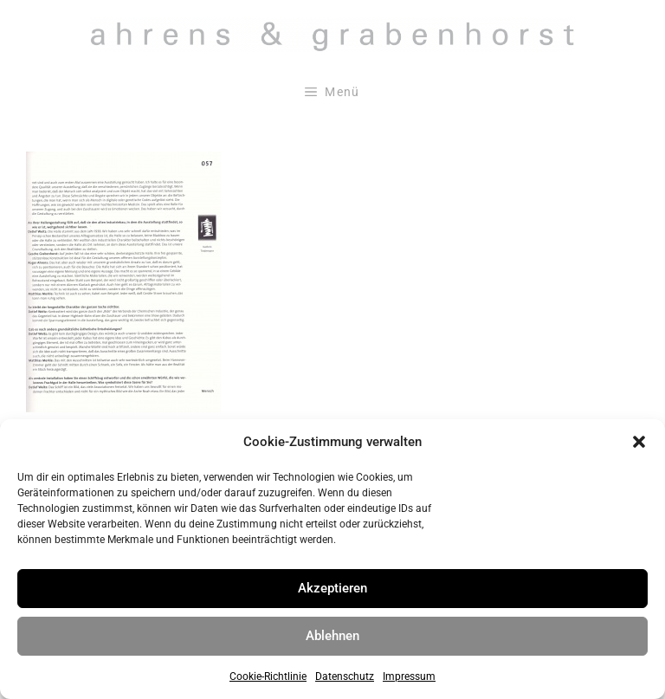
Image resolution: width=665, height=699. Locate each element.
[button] (639, 441)
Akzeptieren (332, 588)
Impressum (409, 676)
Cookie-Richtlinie (268, 676)
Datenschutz (344, 676)
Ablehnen (332, 636)
